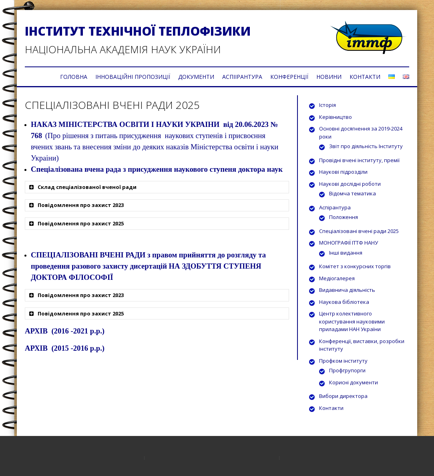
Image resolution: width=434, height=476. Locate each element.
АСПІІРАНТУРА (242, 76)
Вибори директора (343, 396)
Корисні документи (353, 382)
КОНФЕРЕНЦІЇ (289, 76)
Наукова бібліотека (344, 301)
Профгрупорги (347, 370)
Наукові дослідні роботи (350, 183)
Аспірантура (335, 207)
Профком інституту (343, 360)
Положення (343, 217)
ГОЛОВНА (73, 76)
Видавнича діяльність (347, 289)
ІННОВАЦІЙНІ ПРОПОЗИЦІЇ (132, 76)
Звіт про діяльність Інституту (366, 146)
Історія (327, 104)
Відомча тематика (352, 193)
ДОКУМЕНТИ (196, 76)
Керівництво (335, 117)
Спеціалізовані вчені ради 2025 (359, 231)
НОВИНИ (329, 76)
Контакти (331, 408)
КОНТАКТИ (365, 76)
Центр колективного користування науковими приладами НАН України (352, 321)
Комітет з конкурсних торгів (355, 266)
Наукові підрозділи (343, 171)
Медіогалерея (337, 278)
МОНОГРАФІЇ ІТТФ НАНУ (348, 242)
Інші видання (345, 252)
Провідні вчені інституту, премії (359, 160)
